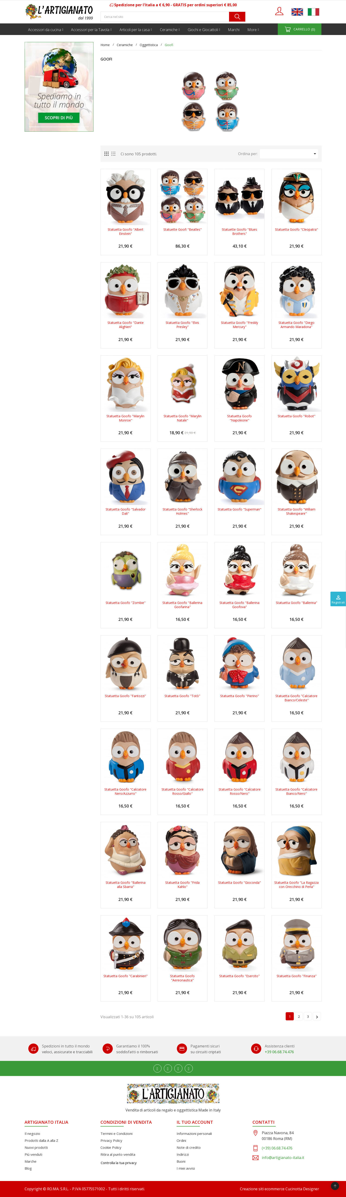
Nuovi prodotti (36, 1147)
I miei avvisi (186, 1168)
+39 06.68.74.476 (279, 1051)
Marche (30, 1161)
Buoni (181, 1161)
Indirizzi (183, 1154)
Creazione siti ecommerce (262, 1188)
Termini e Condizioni (116, 1133)
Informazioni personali (194, 1133)
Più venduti (33, 1154)
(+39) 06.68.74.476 (277, 1148)
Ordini (181, 1140)
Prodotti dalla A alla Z (41, 1140)
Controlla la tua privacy (119, 1162)
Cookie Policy (110, 1147)
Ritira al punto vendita (117, 1154)
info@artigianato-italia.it (283, 1157)
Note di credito (189, 1147)
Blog (28, 1168)
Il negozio (32, 1133)
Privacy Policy (111, 1140)
